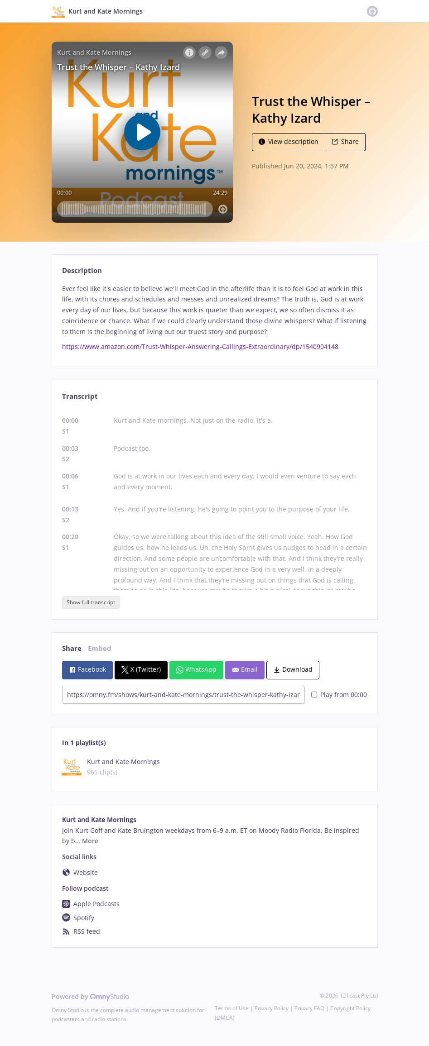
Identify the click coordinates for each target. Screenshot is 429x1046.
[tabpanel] (214, 318)
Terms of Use (232, 1008)
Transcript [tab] (80, 396)
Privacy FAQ (309, 1008)
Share (345, 141)
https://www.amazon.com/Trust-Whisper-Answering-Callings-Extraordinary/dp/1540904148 (200, 346)
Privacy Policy (272, 1008)
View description (288, 141)
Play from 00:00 (339, 694)
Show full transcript (91, 602)
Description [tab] (82, 270)
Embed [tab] (99, 648)
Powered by (90, 996)
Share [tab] (72, 648)
